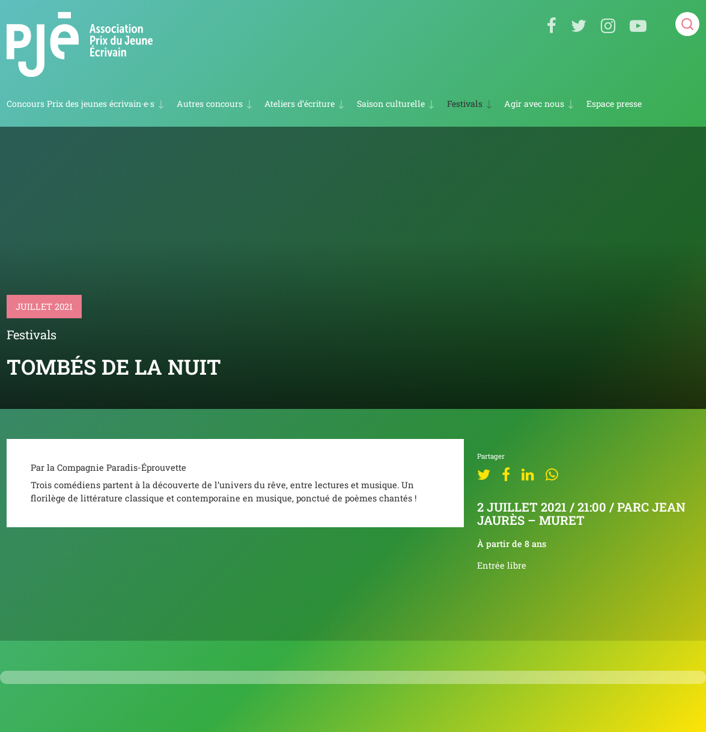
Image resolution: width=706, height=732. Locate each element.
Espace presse (614, 103)
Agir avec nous (534, 103)
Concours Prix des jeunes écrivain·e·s (80, 103)
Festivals (464, 103)
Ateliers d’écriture (299, 103)
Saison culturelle (391, 103)
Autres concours (210, 103)
